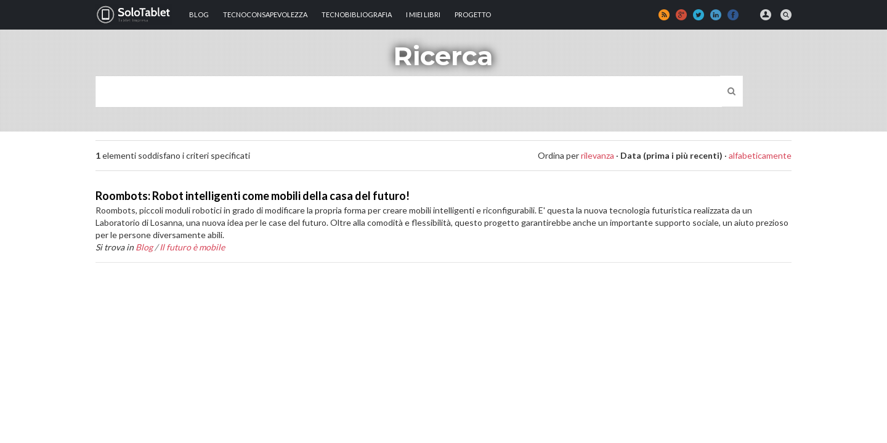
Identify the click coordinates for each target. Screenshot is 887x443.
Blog (199, 14)
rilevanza (597, 155)
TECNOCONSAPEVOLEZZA (265, 14)
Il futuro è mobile (192, 247)
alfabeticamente (760, 155)
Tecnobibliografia (357, 14)
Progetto (473, 14)
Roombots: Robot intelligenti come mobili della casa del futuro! (252, 195)
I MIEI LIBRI (423, 14)
